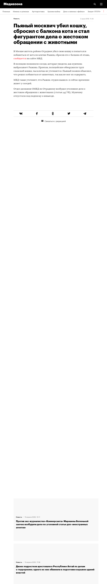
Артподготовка (38, 11)
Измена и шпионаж (21, 11)
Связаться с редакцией (53, 130)
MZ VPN (5, 544)
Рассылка (6, 537)
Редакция (6, 501)
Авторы (5, 516)
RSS (5, 530)
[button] (101, 4)
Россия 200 (7, 552)
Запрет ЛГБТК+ (94, 11)
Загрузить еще (56, 412)
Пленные (6, 11)
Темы (4, 523)
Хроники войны (54, 11)
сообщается (20, 59)
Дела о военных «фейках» (74, 11)
